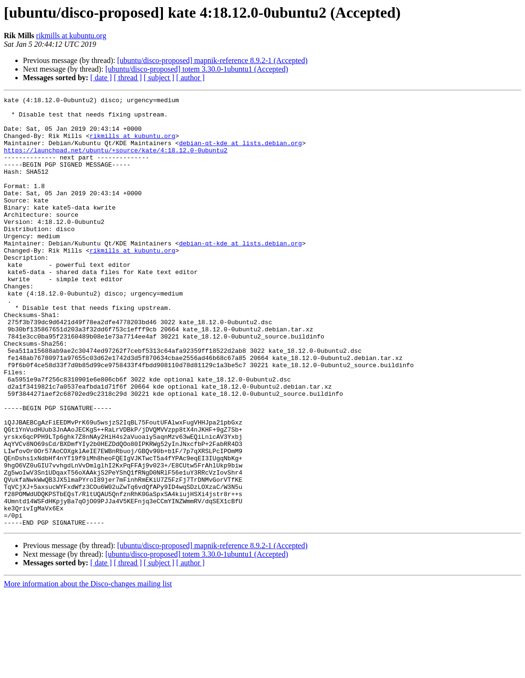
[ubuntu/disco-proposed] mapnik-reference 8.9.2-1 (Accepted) (212, 60)
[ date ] (101, 78)
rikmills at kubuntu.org (71, 36)
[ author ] (190, 78)
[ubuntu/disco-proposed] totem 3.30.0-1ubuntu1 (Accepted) (196, 69)
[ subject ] (159, 78)
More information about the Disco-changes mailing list (88, 670)
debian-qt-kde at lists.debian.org (240, 152)
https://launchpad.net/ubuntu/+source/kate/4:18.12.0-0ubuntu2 (115, 161)
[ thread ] (128, 78)
